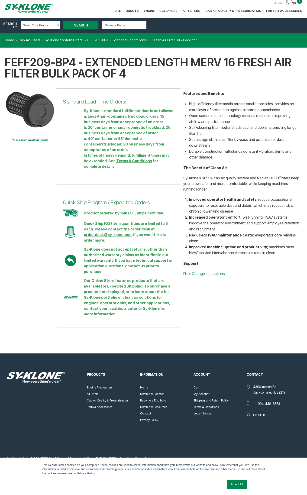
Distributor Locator (152, 394)
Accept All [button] (237, 484)
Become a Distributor (153, 400)
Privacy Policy (149, 420)
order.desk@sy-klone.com (108, 234)
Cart (196, 387)
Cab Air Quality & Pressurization (233, 11)
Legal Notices (203, 413)
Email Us (259, 415)
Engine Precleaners (161, 11)
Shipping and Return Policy (211, 400)
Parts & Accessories (284, 11)
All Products (127, 11)
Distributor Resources (153, 407)
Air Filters (191, 11)
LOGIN (278, 3)
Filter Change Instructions (204, 273)
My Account (202, 394)
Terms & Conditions (134, 161)
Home (144, 387)
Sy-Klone (34, 8)
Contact (145, 413)
